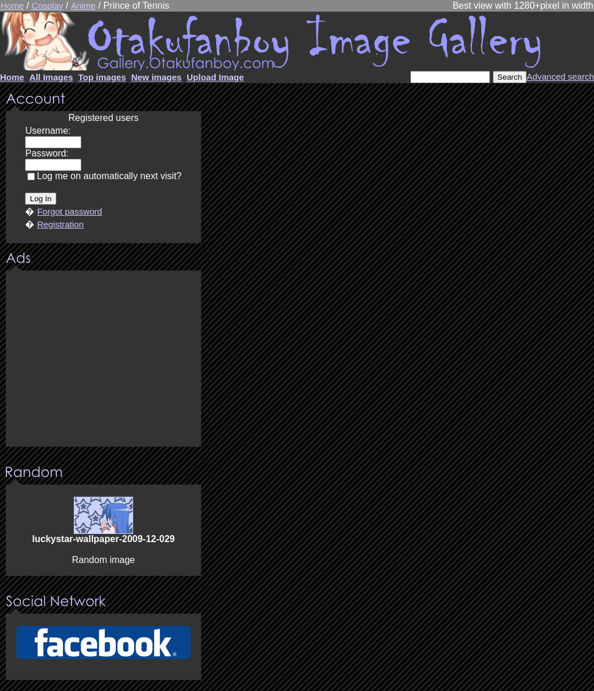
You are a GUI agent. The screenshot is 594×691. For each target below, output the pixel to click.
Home (12, 5)
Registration (60, 224)
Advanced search (560, 76)
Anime (83, 5)
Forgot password (69, 211)
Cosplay (47, 5)
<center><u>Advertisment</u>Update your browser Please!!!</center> (103, 359)
